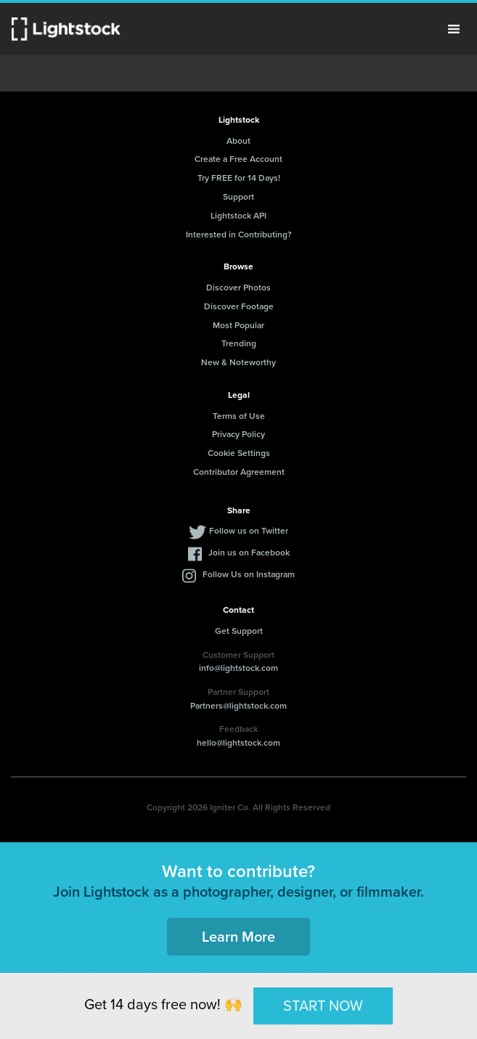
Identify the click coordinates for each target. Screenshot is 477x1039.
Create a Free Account (238, 158)
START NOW (323, 1005)
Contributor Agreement (239, 471)
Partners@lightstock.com (238, 705)
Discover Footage (239, 306)
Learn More (238, 936)
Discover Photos (238, 287)
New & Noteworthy (238, 362)
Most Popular (238, 325)
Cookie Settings (239, 453)
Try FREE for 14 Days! (238, 177)
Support (238, 196)
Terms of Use (239, 416)
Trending (238, 343)
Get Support (239, 630)
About (238, 140)
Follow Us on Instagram (249, 574)
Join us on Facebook (249, 552)
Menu (453, 29)
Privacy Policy (238, 434)
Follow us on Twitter (248, 530)
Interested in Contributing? (239, 234)
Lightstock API (238, 215)
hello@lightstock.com (238, 742)
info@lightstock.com (238, 667)
